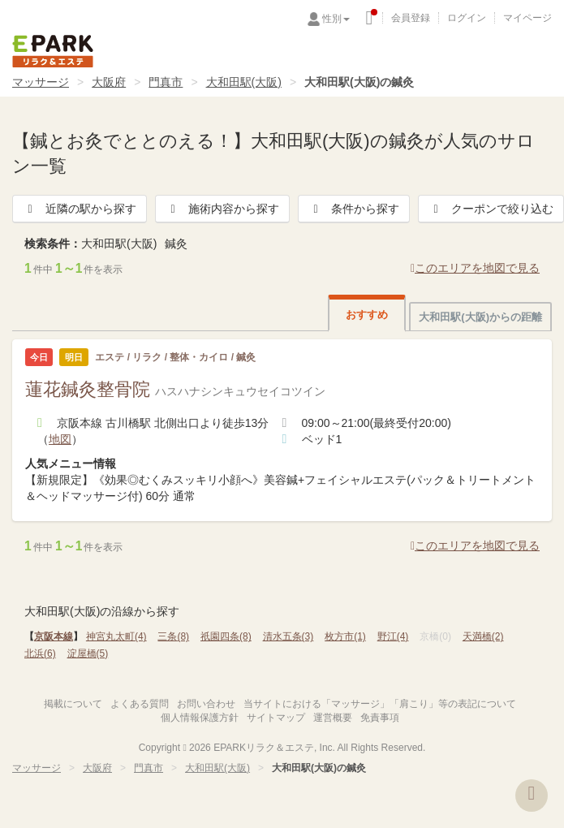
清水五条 (288, 636)
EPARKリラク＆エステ (52, 51)
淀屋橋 (88, 653)
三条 (173, 636)
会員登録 (410, 18)
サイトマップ (276, 717)
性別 (336, 18)
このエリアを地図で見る (475, 267)
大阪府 (109, 81)
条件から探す (353, 208)
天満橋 (483, 636)
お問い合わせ (206, 703)
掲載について (73, 703)
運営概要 (332, 717)
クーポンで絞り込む (490, 208)
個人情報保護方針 (200, 717)
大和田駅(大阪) (244, 81)
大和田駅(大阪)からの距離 (480, 317)
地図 (60, 439)
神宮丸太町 (116, 636)
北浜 (40, 653)
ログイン (466, 18)
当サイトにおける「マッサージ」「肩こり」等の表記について (379, 703)
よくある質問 (139, 703)
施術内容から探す (222, 208)
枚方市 (345, 636)
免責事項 (379, 717)
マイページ (527, 18)
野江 (393, 636)
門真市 (166, 81)
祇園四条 (226, 636)
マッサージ (40, 81)
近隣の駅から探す (79, 208)
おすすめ (367, 314)
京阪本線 (53, 636)
